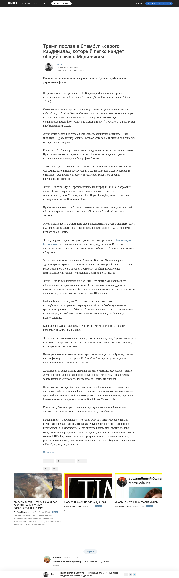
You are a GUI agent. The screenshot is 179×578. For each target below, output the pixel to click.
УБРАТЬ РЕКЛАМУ (61, 3)
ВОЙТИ (139, 3)
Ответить (56, 566)
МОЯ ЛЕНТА (25, 3)
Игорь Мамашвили (72, 506)
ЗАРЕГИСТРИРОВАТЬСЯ (159, 3)
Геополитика (48, 461)
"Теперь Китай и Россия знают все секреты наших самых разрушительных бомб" (35, 505)
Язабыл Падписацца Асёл (25, 512)
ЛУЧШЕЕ (36, 3)
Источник (48, 452)
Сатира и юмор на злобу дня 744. (85, 502)
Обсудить (90, 552)
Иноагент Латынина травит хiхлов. (136, 502)
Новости (82, 461)
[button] (175, 3)
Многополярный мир (65, 461)
